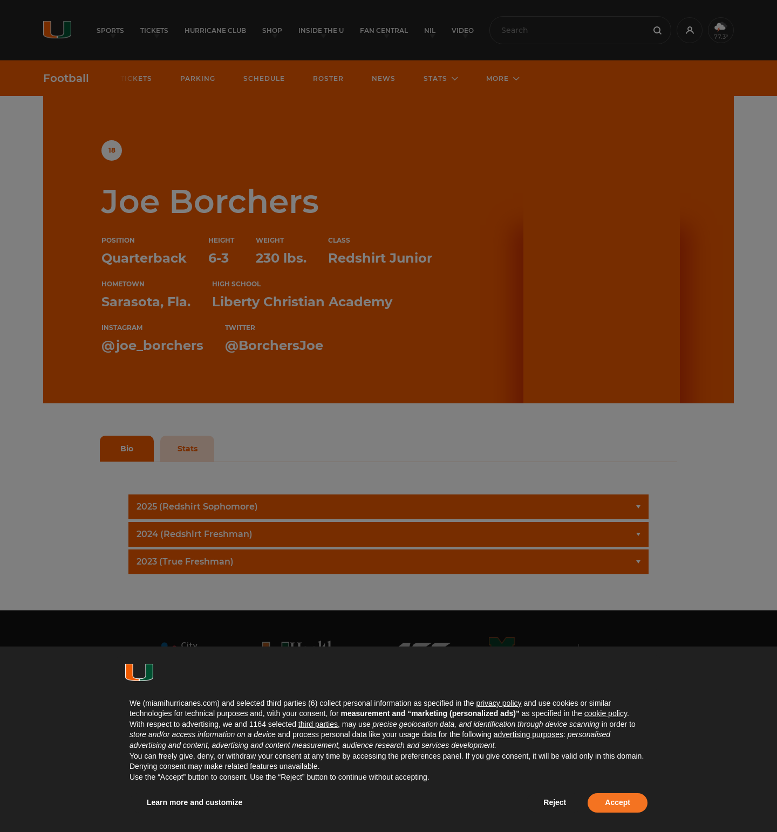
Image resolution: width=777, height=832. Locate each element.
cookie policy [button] (605, 713)
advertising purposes (528, 734)
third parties (318, 724)
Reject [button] (554, 802)
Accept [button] (617, 802)
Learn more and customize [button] (194, 802)
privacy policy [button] (498, 703)
